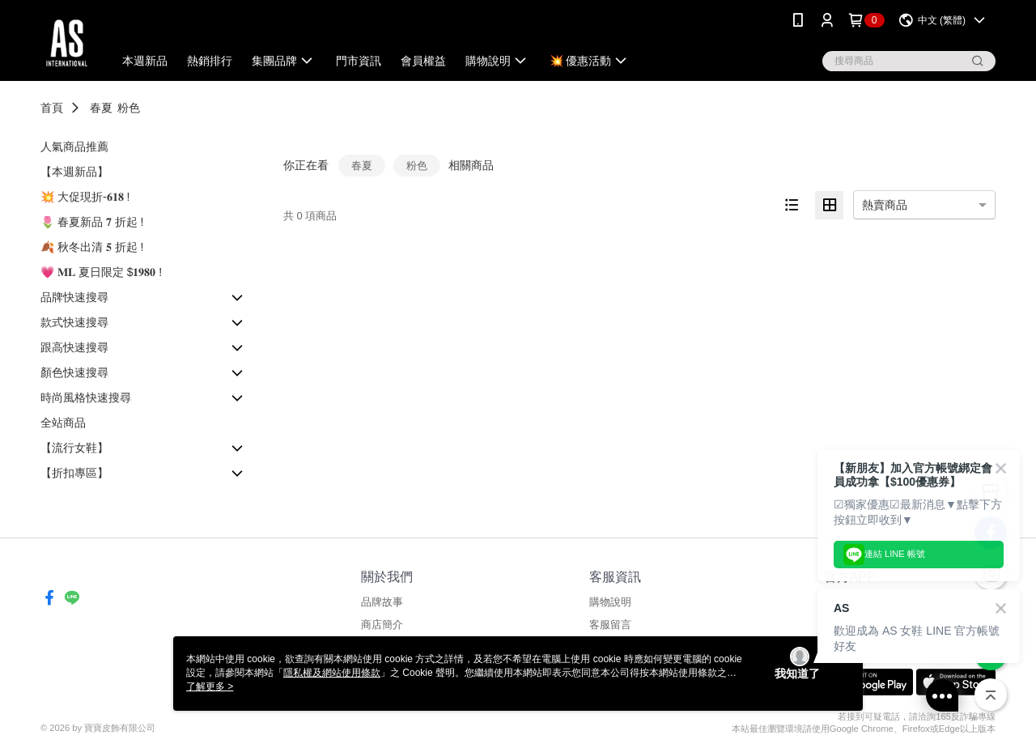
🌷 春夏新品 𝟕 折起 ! (91, 221)
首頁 (51, 107)
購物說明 (610, 602)
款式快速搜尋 (74, 322)
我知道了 (797, 673)
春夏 (101, 107)
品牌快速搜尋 (74, 297)
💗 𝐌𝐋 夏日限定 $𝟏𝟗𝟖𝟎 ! (101, 272)
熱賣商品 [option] (884, 204)
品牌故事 (382, 602)
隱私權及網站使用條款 (331, 672)
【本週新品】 (74, 171)
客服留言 (610, 624)
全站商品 (63, 422)
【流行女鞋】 (74, 447)
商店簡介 (382, 624)
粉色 (128, 107)
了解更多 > (209, 686)
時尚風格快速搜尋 (85, 397)
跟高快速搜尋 (74, 347)
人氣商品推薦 (74, 146)
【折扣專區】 (74, 472)
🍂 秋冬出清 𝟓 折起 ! (91, 246)
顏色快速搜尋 (74, 372)
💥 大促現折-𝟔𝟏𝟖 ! (85, 196)
